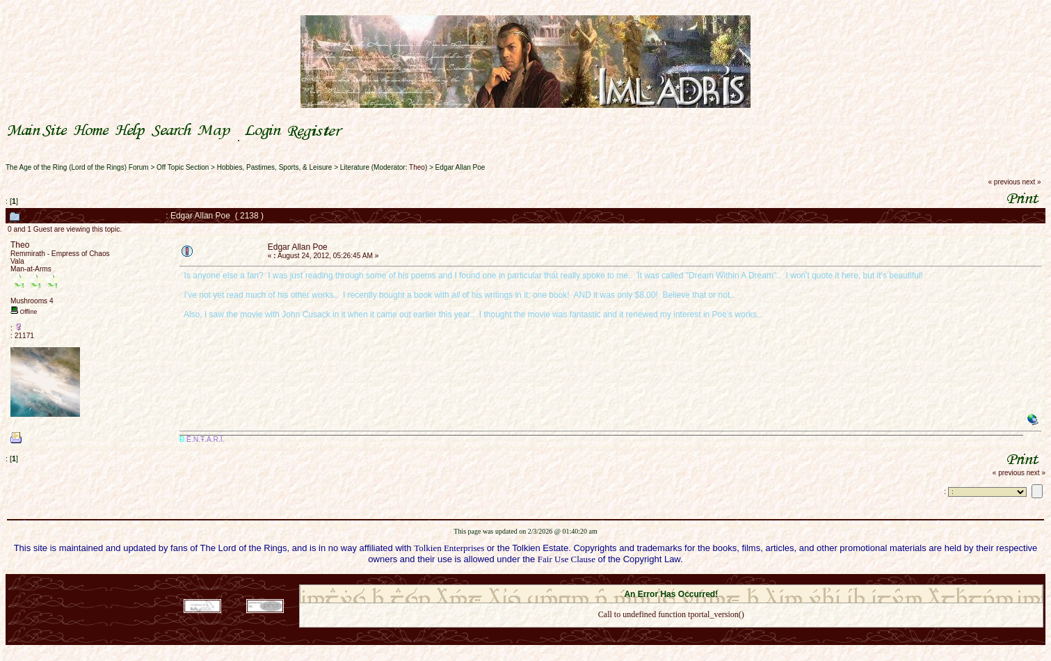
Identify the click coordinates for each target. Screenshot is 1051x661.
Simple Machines (720, 580)
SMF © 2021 (662, 580)
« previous (1004, 182)
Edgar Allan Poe (460, 167)
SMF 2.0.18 (613, 580)
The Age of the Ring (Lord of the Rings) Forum (77, 167)
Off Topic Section (183, 167)
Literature (354, 167)
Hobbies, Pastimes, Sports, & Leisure (274, 167)
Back (671, 633)
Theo (417, 167)
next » (1031, 182)
